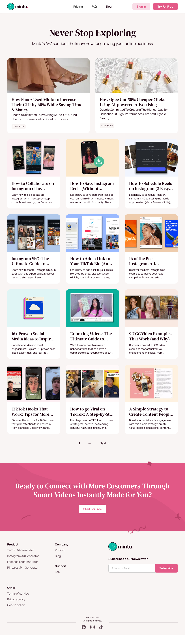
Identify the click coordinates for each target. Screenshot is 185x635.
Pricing (78, 6)
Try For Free (165, 6)
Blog (109, 6)
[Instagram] (92, 627)
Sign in (141, 6)
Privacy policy (16, 599)
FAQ (94, 6)
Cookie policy (16, 605)
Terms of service (18, 593)
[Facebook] (84, 627)
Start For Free (92, 509)
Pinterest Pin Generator (22, 567)
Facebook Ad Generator (22, 562)
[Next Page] (105, 443)
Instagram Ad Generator (23, 556)
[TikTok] (101, 627)
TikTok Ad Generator (20, 550)
